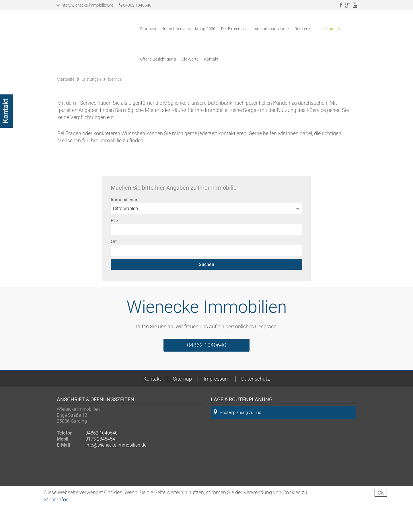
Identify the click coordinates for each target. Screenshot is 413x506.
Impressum (216, 379)
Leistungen (330, 28)
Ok (381, 493)
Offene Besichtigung (158, 59)
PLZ (115, 220)
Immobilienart (125, 199)
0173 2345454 (100, 439)
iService (115, 79)
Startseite (148, 28)
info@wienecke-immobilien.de (87, 5)
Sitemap (182, 379)
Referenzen (305, 28)
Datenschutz (255, 379)
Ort (114, 241)
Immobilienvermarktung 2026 (189, 28)
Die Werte (190, 59)
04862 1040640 (135, 5)
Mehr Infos (56, 500)
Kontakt (211, 59)
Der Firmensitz (234, 28)
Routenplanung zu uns (237, 412)
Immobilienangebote (270, 28)
